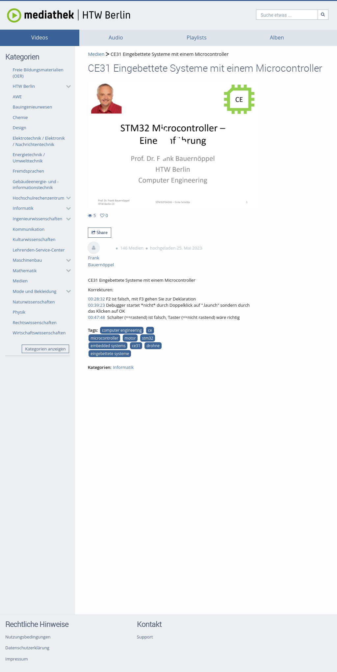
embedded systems (108, 345)
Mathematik (25, 271)
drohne (153, 345)
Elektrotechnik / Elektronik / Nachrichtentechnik (39, 141)
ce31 (136, 345)
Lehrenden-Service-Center (39, 250)
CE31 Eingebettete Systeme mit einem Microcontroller (168, 54)
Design (19, 128)
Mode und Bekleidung (35, 291)
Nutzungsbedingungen (27, 637)
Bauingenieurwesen (32, 107)
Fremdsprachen (28, 171)
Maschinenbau (27, 260)
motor (130, 338)
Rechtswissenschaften (35, 322)
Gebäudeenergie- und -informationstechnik (36, 185)
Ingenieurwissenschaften (38, 219)
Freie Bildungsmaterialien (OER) (38, 73)
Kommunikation (29, 229)
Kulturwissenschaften (34, 239)
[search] (259, 15)
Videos (39, 37)
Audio (116, 37)
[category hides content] (66, 86)
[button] (40, 86)
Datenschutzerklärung (27, 648)
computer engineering (122, 330)
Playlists (197, 37)
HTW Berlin (24, 86)
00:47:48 (96, 317)
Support (145, 637)
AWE (17, 97)
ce (150, 330)
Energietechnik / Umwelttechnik (29, 158)
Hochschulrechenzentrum (39, 198)
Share (99, 232)
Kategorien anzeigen (45, 349)
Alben (277, 37)
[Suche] (294, 15)
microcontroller (104, 338)
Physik (19, 312)
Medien (20, 281)
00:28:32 (96, 299)
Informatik (23, 208)
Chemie (20, 117)
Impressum (16, 659)
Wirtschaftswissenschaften (39, 333)
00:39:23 (96, 305)
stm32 (147, 338)
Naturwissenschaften (34, 302)
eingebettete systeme (110, 353)
